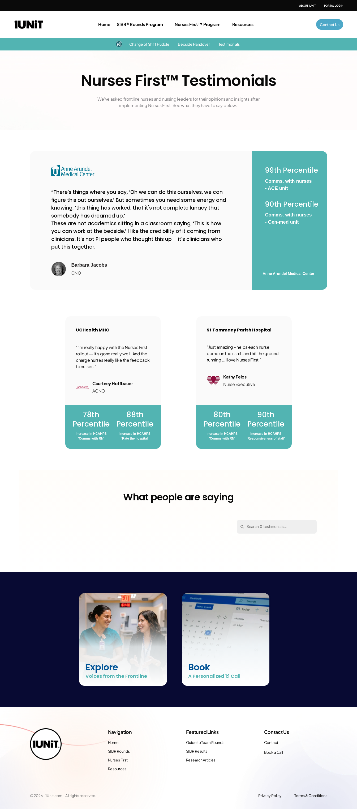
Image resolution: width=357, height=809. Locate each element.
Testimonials (229, 44)
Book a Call (273, 752)
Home (104, 24)
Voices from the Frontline (116, 676)
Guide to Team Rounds (205, 742)
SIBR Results (196, 751)
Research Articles (201, 759)
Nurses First (118, 759)
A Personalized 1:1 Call (214, 676)
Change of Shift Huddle (149, 44)
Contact (271, 742)
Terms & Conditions (310, 795)
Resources (117, 768)
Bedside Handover (194, 44)
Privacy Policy (270, 795)
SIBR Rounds (119, 751)
